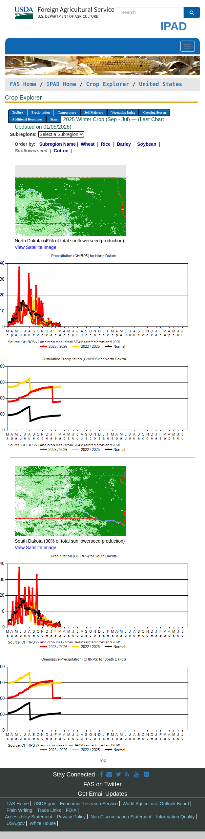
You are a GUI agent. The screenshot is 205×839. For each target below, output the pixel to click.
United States (160, 84)
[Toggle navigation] (187, 46)
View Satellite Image (35, 247)
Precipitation (40, 112)
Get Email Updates (102, 794)
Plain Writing (19, 810)
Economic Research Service (89, 803)
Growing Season (154, 112)
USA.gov (16, 823)
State (53, 119)
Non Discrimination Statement (121, 816)
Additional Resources (27, 119)
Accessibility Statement (28, 816)
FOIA (71, 810)
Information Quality (175, 816)
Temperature (67, 112)
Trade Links (49, 810)
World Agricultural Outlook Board (156, 803)
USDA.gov (44, 803)
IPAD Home (61, 84)
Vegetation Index (123, 112)
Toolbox (17, 112)
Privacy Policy (71, 816)
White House (43, 823)
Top (102, 760)
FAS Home (23, 84)
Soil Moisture (93, 112)
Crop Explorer (107, 84)
